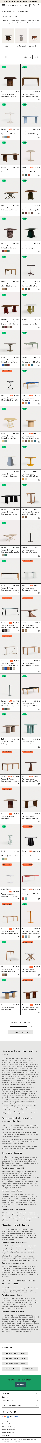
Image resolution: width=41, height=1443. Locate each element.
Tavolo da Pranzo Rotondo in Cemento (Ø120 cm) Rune (29, 744)
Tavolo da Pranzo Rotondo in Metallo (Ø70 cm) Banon (29, 172)
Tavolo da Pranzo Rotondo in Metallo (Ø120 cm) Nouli (8, 438)
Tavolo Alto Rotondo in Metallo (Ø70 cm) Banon (10, 705)
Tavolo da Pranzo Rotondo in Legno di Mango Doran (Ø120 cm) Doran (31, 857)
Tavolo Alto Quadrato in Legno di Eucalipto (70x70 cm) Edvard (30, 514)
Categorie (5, 1397)
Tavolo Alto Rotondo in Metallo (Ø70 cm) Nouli (9, 855)
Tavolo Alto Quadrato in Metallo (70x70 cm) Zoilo (31, 933)
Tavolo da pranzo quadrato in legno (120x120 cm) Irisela (29, 248)
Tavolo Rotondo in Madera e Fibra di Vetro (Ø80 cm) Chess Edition (9, 896)
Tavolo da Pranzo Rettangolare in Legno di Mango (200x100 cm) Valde (10, 782)
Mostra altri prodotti (20, 1032)
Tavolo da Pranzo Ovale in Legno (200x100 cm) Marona (30, 134)
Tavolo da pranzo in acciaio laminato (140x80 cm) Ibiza (10, 666)
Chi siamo (5, 1393)
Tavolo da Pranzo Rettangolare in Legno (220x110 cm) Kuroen (9, 514)
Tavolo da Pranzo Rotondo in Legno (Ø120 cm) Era (30, 781)
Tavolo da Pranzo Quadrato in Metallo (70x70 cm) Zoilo (8, 134)
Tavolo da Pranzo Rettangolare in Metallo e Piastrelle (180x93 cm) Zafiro (30, 895)
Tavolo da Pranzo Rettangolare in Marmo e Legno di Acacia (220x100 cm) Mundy (31, 707)
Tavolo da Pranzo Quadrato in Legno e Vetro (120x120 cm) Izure (10, 476)
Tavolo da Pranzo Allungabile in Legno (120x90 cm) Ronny (8, 286)
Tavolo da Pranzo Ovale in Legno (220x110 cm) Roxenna (9, 324)
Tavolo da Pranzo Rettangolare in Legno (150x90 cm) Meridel (30, 97)
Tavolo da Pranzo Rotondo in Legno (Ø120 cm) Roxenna (30, 210)
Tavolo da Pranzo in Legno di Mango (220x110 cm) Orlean (8, 172)
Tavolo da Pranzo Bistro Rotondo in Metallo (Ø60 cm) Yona (30, 286)
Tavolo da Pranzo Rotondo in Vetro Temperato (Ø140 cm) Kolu (9, 820)
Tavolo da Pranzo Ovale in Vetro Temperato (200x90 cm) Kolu (30, 1010)
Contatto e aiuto (8, 1401)
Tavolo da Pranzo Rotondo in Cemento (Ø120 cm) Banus (8, 97)
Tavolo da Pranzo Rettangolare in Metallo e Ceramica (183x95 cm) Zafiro (9, 745)
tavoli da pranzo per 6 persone (25, 1260)
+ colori (4, 671)
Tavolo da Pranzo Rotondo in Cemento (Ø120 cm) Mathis (8, 248)
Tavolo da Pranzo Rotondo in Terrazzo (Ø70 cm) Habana (29, 552)
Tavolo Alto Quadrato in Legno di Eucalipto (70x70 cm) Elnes (10, 972)
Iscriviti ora (20, 1385)
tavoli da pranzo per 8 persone (17, 1271)
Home (4, 12)
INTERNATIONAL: (12, 1406)
